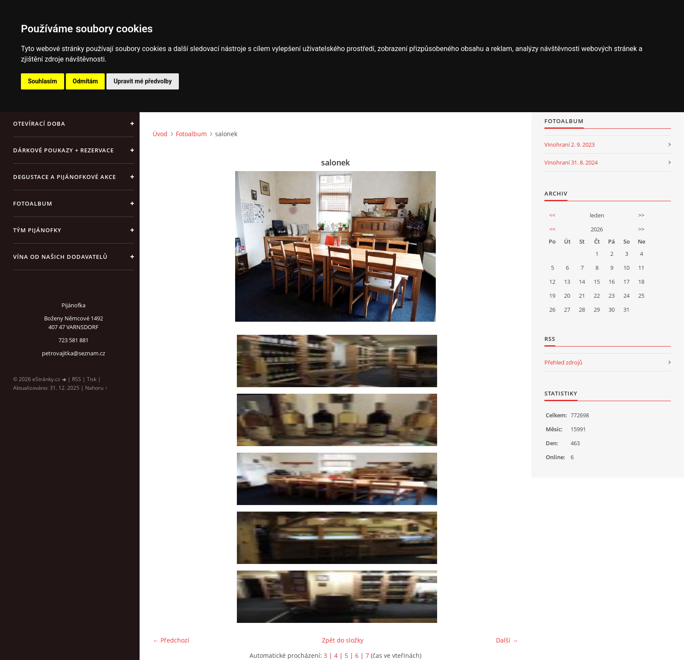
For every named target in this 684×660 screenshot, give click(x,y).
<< (552, 215)
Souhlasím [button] (42, 81)
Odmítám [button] (85, 81)
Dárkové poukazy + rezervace (63, 150)
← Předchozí (171, 640)
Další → (507, 640)
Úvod (160, 134)
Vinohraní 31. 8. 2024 (571, 162)
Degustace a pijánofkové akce (64, 177)
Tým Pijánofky (37, 230)
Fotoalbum (32, 203)
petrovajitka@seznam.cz (73, 353)
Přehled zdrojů (563, 362)
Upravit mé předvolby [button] (142, 81)
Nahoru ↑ (96, 388)
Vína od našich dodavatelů (60, 257)
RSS (76, 379)
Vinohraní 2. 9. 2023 (569, 144)
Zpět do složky (342, 640)
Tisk (91, 379)
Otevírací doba (39, 123)
